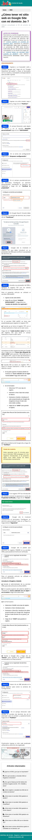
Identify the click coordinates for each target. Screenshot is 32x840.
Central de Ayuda (11, 3)
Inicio (4, 10)
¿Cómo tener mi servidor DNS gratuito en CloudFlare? (15, 803)
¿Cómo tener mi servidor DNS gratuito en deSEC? (15, 797)
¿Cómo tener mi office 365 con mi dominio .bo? (15, 821)
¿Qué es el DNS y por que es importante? (15, 771)
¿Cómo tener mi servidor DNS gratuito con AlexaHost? (16, 815)
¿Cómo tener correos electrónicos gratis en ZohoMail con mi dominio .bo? (16, 827)
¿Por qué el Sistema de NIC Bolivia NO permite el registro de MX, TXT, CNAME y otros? (15, 784)
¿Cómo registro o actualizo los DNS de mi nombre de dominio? (15, 791)
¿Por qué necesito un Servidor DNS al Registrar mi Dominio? (14, 777)
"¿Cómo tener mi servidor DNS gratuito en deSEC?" (16, 53)
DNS (11, 10)
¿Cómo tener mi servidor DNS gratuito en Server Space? (15, 809)
